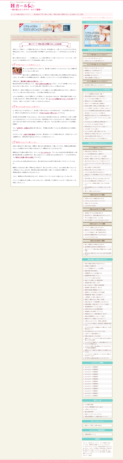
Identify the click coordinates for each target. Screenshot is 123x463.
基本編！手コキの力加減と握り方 (94, 213)
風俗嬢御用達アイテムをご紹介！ (94, 306)
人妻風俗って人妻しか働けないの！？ (95, 297)
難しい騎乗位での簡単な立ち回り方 (49, 39)
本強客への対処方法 (90, 266)
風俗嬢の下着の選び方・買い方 (93, 287)
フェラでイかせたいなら (91, 237)
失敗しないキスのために (91, 203)
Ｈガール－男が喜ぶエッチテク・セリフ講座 (60, 461)
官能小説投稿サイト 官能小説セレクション (96, 416)
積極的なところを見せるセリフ (93, 70)
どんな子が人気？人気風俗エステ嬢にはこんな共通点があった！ (98, 328)
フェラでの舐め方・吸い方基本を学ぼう (96, 232)
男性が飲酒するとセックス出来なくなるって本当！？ (97, 188)
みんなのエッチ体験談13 (91, 395)
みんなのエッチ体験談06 (91, 379)
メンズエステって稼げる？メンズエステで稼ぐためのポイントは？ (98, 355)
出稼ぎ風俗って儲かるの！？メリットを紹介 (97, 304)
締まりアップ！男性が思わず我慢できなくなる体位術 (98, 250)
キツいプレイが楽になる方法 (93, 278)
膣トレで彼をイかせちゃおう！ (93, 191)
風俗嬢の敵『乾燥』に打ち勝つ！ (94, 294)
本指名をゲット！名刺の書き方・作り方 (96, 314)
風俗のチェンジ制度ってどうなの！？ (95, 318)
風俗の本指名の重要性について (93, 290)
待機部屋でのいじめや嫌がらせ (93, 273)
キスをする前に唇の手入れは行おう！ (95, 172)
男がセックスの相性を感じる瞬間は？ (95, 103)
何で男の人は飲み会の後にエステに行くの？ (97, 358)
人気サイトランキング (91, 409)
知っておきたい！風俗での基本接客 (94, 285)
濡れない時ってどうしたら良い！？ (94, 169)
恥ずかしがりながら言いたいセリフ (94, 68)
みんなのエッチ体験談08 (91, 383)
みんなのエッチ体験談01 (91, 367)
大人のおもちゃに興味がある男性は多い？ (96, 121)
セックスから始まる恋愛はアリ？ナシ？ (96, 98)
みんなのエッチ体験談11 (91, 391)
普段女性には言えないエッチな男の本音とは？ (97, 115)
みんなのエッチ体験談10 (91, 388)
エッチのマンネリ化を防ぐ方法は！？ (95, 124)
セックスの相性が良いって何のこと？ (95, 181)
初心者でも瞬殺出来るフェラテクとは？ (96, 234)
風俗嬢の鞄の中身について (92, 275)
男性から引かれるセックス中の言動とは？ (96, 138)
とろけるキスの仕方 (90, 205)
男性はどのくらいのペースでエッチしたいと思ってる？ (98, 118)
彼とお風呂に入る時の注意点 (93, 167)
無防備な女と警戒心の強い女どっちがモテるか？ (98, 133)
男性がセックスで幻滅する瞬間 (93, 101)
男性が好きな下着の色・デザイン (94, 151)
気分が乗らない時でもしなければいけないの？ (97, 178)
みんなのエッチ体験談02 (91, 369)
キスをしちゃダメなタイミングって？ (95, 201)
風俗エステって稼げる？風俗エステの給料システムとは (98, 351)
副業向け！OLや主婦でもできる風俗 (95, 292)
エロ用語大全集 (89, 404)
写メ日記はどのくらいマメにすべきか (95, 331)
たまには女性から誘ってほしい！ (94, 136)
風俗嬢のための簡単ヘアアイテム (94, 311)
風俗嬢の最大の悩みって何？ (93, 282)
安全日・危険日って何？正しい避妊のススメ (97, 158)
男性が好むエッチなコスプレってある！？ (96, 126)
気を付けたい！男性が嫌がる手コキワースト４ (97, 215)
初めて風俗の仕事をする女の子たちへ (95, 263)
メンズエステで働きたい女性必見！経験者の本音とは (98, 324)
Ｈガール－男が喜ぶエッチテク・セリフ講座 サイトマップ (97, 17)
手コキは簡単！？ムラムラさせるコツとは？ (97, 220)
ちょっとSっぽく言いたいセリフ (93, 58)
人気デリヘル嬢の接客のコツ (93, 333)
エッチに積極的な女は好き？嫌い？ (94, 94)
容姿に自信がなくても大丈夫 (93, 336)
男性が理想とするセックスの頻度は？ (95, 96)
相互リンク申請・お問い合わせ (93, 425)
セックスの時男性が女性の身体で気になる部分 (97, 110)
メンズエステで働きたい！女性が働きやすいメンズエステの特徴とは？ (98, 343)
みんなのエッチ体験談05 (91, 376)
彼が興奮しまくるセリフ (91, 75)
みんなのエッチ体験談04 (91, 374)
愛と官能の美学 (89, 411)
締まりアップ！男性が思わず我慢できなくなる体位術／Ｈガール (22, 2)
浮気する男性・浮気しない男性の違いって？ (97, 106)
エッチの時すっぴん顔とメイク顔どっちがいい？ (98, 108)
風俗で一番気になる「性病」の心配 (94, 299)
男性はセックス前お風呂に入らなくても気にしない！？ (98, 175)
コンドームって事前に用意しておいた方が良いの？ (97, 184)
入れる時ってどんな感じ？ (92, 129)
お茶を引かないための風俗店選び (94, 309)
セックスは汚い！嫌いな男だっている (95, 131)
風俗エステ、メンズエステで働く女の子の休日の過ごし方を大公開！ (98, 339)
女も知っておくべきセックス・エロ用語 (96, 156)
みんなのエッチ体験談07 (91, 381)
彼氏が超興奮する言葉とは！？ (93, 77)
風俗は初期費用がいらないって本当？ (95, 316)
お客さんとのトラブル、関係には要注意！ (96, 321)
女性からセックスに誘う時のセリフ (94, 60)
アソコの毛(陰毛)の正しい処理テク (94, 154)
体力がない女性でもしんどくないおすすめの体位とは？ (39, 37)
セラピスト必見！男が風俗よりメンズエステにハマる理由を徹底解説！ (98, 347)
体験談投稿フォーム (90, 434)
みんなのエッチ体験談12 (91, 393)
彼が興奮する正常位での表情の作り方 (29, 39)
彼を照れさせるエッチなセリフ (93, 73)
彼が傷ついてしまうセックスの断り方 (95, 113)
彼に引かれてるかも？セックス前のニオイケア (97, 161)
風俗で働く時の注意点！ (91, 270)
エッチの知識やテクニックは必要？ (94, 268)
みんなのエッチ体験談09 (91, 386)
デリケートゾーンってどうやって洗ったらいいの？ (97, 164)
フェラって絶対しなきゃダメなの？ (94, 227)
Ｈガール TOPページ (17, 37)
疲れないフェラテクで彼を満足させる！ (96, 230)
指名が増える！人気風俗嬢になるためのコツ (97, 302)
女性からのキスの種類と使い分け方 (94, 198)
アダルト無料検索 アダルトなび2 (94, 407)
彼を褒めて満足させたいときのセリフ (95, 85)
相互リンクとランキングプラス (93, 414)
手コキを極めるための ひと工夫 (94, 217)
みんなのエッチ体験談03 (91, 371)
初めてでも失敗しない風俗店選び (94, 280)
